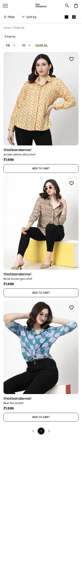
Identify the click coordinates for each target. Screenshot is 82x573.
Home (6, 27)
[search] (67, 5)
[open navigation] (5, 5)
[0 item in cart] (76, 5)
